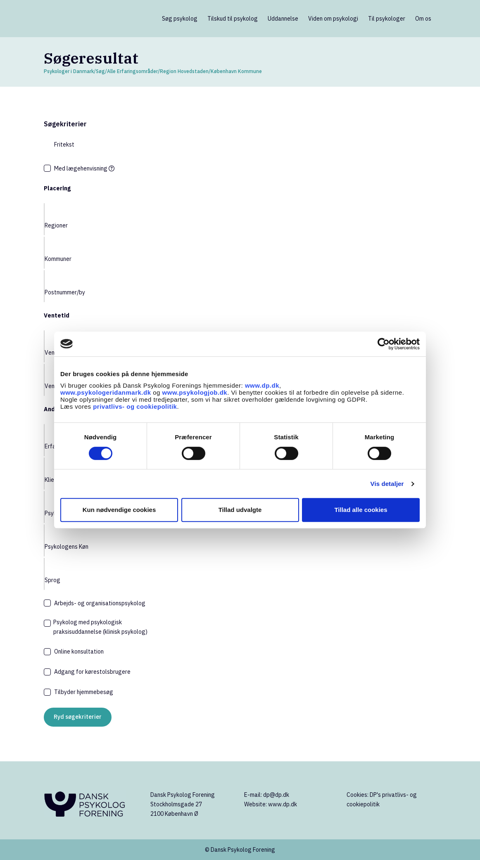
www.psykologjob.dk (195, 392)
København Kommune (236, 71)
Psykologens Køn (66, 546)
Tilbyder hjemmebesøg (83, 692)
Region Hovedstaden (184, 71)
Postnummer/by (65, 292)
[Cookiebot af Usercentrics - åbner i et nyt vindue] (383, 344)
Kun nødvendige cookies (119, 509)
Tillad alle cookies (360, 509)
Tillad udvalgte (240, 509)
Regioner (56, 225)
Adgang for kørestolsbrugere (92, 671)
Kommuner (58, 259)
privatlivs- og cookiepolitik (135, 406)
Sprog (52, 580)
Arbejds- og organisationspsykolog (99, 603)
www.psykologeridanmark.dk (105, 392)
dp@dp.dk (276, 794)
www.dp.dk (262, 385)
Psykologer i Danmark (69, 71)
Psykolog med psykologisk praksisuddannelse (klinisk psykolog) (100, 626)
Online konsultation (79, 651)
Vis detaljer (387, 483)
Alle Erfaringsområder (132, 71)
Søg (100, 71)
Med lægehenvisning (84, 168)
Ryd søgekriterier (78, 716)
